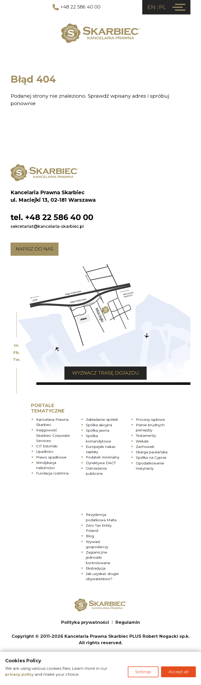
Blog (90, 536)
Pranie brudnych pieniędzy (150, 427)
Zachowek (145, 447)
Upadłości (44, 451)
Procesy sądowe (150, 419)
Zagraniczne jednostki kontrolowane (98, 557)
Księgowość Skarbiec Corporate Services (53, 435)
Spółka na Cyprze (151, 457)
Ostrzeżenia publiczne (96, 471)
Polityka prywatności (85, 622)
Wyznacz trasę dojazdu (105, 373)
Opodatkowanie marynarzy (150, 465)
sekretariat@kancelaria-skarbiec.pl (47, 226)
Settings (143, 671)
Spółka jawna (97, 430)
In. (16, 345)
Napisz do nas (34, 249)
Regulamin (127, 622)
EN (151, 7)
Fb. (16, 352)
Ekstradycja (95, 568)
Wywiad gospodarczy (97, 544)
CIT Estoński (46, 446)
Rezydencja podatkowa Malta (101, 517)
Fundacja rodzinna (52, 473)
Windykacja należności (46, 465)
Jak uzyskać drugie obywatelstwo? (102, 576)
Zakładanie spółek (102, 419)
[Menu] (178, 7)
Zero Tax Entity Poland (99, 528)
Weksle (142, 441)
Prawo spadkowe (51, 457)
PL (162, 7)
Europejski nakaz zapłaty (100, 449)
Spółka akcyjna (99, 425)
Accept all (178, 671)
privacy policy (19, 674)
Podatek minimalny (102, 457)
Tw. (16, 359)
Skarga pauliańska (151, 452)
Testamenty (146, 435)
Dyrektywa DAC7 (101, 463)
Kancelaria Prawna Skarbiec (52, 422)
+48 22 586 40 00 (76, 7)
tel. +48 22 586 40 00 (52, 217)
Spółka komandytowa (98, 438)
